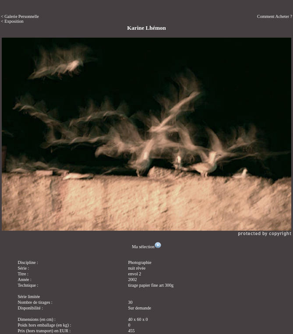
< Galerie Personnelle (20, 16)
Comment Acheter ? (274, 16)
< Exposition (12, 21)
